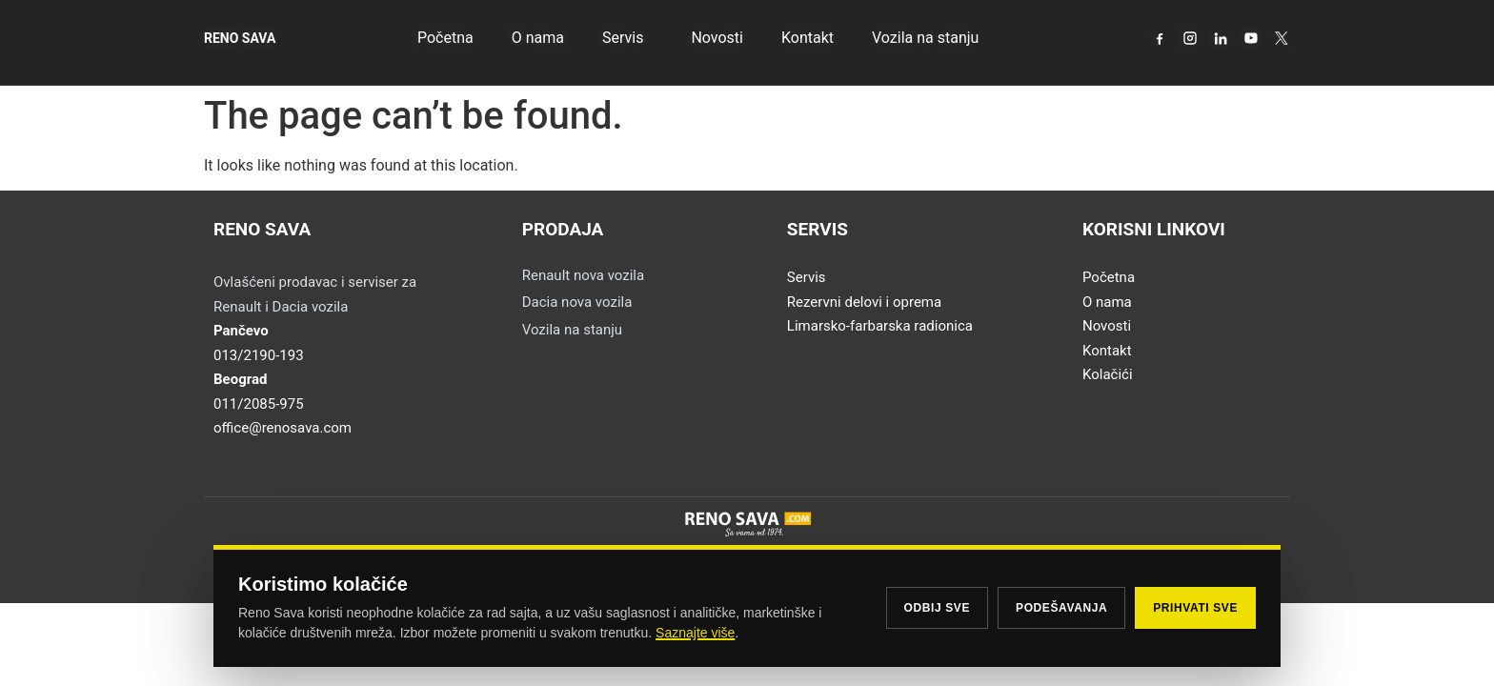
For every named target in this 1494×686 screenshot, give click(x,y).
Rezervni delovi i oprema (864, 302)
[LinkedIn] (1220, 38)
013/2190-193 (258, 355)
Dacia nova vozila (577, 302)
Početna (445, 38)
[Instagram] (1190, 38)
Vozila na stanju (925, 38)
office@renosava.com (282, 427)
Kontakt (807, 38)
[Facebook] (1159, 38)
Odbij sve (937, 608)
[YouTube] (1251, 38)
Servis (627, 38)
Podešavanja (1061, 608)
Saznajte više (695, 632)
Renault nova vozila (583, 275)
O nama (538, 38)
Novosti (717, 38)
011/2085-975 (258, 404)
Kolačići (1107, 374)
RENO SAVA (239, 38)
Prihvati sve (1195, 608)
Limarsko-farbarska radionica (880, 325)
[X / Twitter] (1281, 38)
